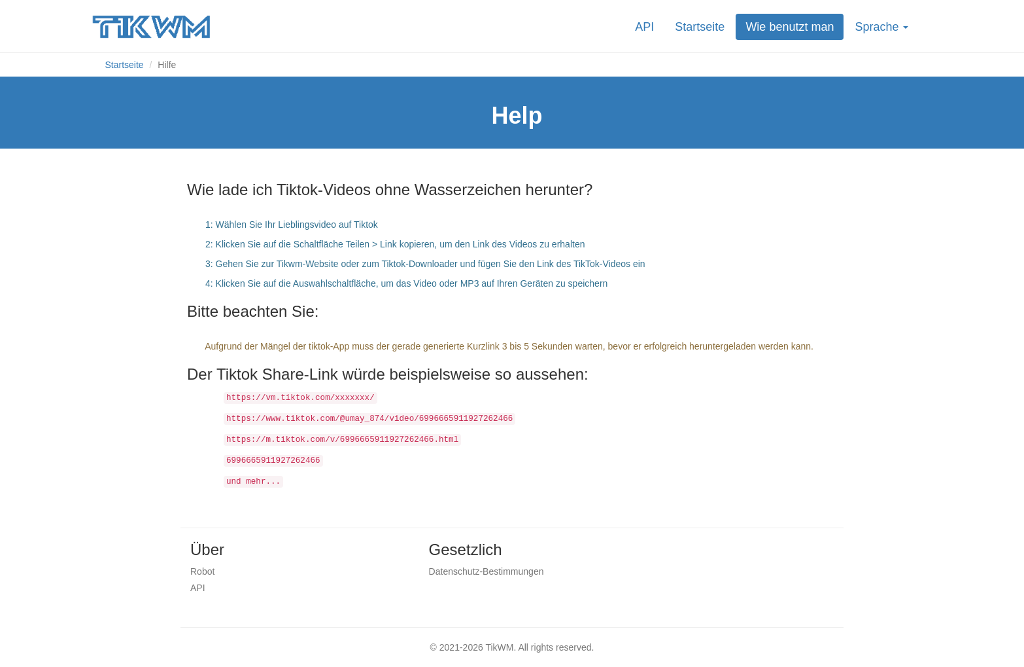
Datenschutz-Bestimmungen (486, 571)
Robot (202, 571)
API (644, 26)
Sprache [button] (881, 26)
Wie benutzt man (789, 26)
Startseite (700, 26)
